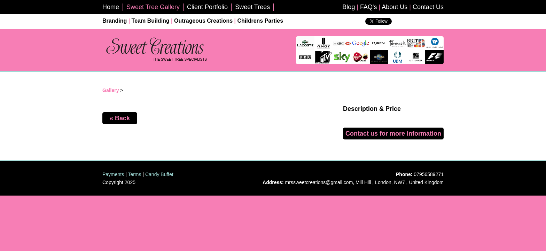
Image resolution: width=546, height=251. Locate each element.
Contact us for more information (393, 133)
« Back (120, 118)
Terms (134, 174)
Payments (113, 174)
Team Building (151, 21)
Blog (348, 6)
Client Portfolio (207, 6)
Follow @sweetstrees (417, 23)
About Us (394, 6)
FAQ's (368, 6)
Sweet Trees (252, 6)
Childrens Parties (260, 21)
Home (110, 6)
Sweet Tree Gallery (153, 6)
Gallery (110, 90)
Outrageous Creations (203, 21)
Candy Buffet (159, 174)
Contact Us (428, 6)
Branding (114, 21)
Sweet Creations (154, 46)
